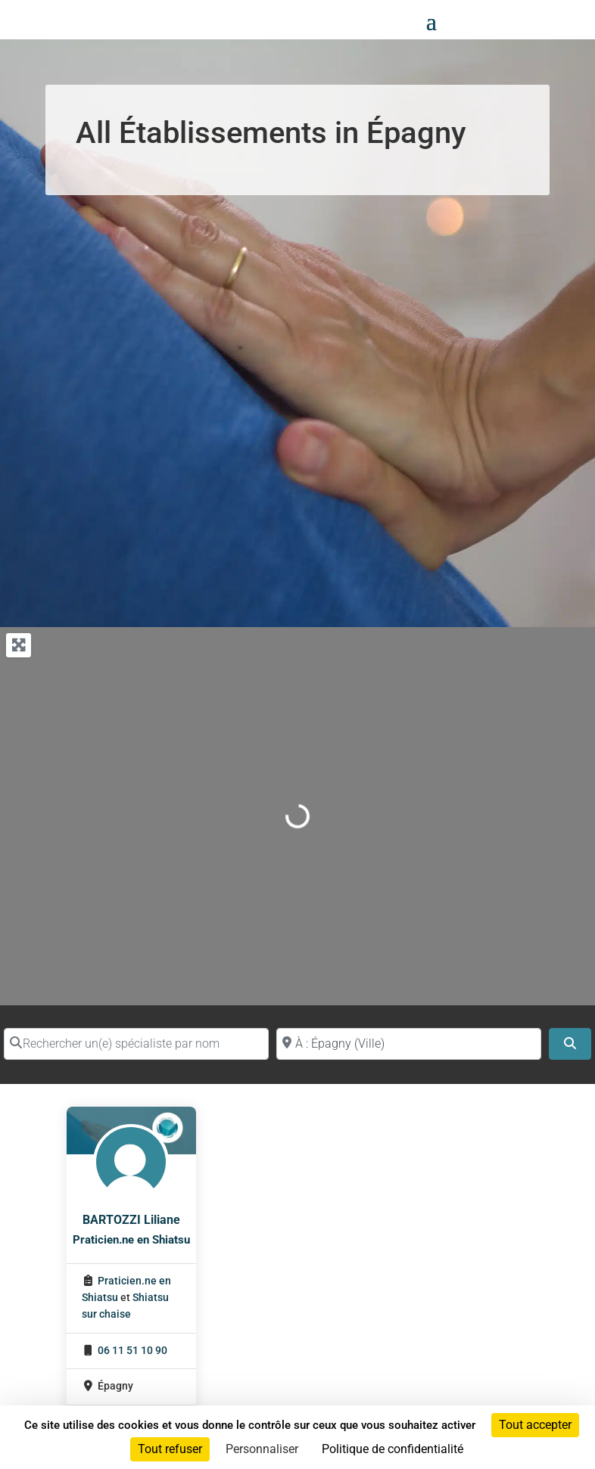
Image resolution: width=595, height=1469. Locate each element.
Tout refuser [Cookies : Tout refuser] (170, 1449)
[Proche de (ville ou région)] (408, 1044)
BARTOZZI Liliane (131, 1220)
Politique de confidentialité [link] (392, 1449)
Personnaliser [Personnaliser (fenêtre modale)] (262, 1449)
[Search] (570, 1044)
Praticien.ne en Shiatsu (131, 1240)
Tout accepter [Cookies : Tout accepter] (535, 1425)
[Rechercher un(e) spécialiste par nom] (136, 1044)
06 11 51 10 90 (132, 1350)
